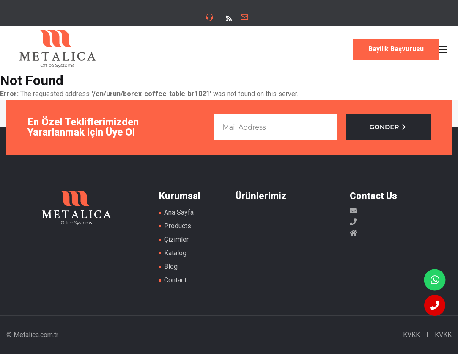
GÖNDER (388, 127)
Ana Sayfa (179, 212)
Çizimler (176, 239)
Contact (175, 280)
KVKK (411, 335)
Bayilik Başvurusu (396, 49)
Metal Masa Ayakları (57, 49)
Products (177, 226)
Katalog (175, 253)
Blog (171, 267)
